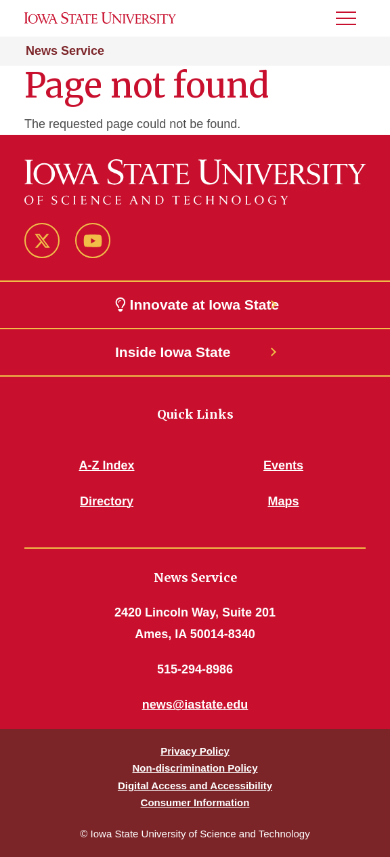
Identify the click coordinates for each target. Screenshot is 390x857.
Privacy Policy (195, 751)
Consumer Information (195, 802)
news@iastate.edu (195, 704)
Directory (106, 501)
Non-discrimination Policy (194, 768)
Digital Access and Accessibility (195, 785)
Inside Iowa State (172, 352)
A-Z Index (106, 465)
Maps (283, 501)
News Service (65, 51)
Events (283, 465)
